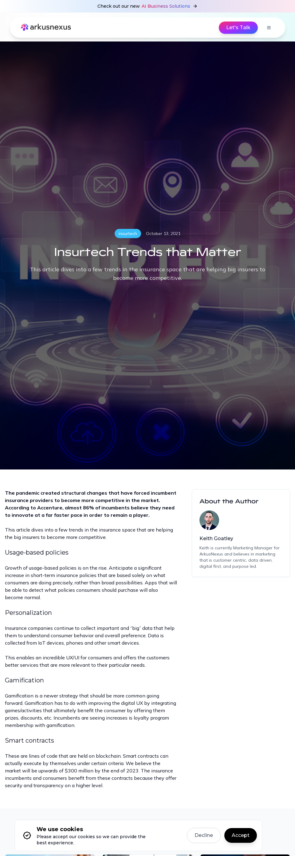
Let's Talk (238, 27)
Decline (204, 835)
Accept (241, 835)
